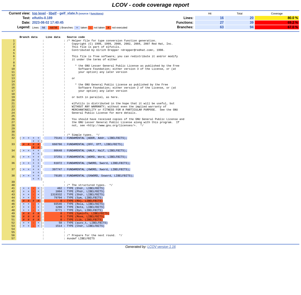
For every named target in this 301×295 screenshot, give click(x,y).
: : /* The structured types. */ (57, 215)
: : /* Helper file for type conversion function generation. (79, 42)
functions (97, 13)
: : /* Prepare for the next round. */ (62, 275)
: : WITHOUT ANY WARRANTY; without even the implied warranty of (84, 121)
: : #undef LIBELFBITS (48, 279)
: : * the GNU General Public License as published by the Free (85, 94)
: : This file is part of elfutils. (61, 49)
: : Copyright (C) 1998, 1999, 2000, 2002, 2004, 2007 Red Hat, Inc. (87, 45)
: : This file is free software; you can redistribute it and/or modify (90, 60)
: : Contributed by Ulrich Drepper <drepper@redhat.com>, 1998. (83, 53)
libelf (52, 13)
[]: (53, 219)
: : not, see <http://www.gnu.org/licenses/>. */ (73, 143)
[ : (64, 158)
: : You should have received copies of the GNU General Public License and (93, 136)
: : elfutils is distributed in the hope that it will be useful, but (88, 117)
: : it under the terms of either (59, 64)
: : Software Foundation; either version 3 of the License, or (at (89, 75)
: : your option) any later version (64, 79)
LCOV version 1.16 (161, 287)
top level (39, 13)
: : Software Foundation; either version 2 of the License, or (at (89, 98)
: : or (38, 87)
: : (34, 57)
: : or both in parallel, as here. (60, 109)
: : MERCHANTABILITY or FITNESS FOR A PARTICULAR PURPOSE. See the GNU (90, 124)
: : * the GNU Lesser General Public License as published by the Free (90, 72)
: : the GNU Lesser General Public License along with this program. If (90, 140)
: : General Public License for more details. (69, 128)
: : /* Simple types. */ (50, 155)
